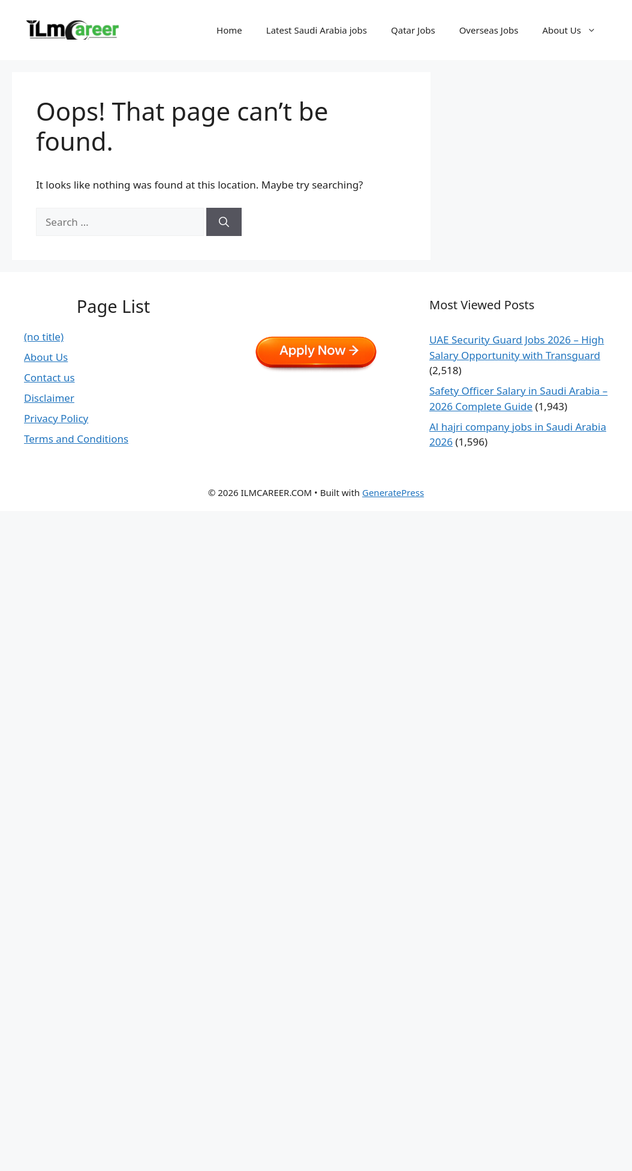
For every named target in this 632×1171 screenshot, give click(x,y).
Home (229, 30)
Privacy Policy (56, 418)
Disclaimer (49, 398)
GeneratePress (393, 492)
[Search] (224, 222)
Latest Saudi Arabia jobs (316, 30)
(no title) (44, 336)
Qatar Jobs (413, 30)
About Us (575, 30)
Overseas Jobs (489, 30)
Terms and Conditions (76, 439)
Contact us (49, 377)
